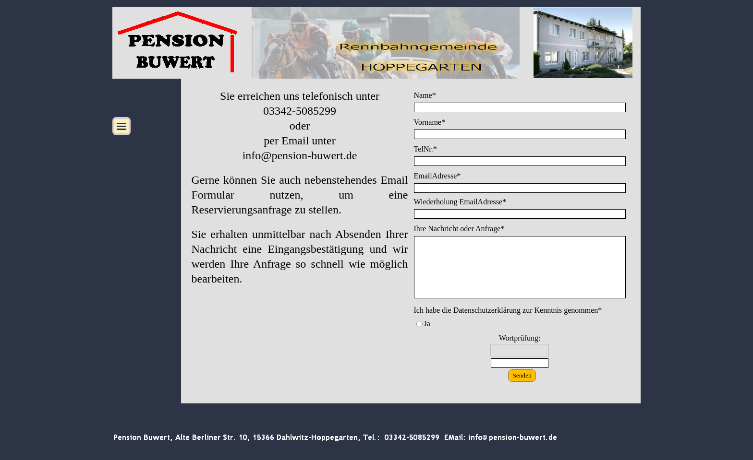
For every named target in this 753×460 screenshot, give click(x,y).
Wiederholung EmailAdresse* (460, 202)
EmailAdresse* (437, 176)
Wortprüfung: (520, 338)
